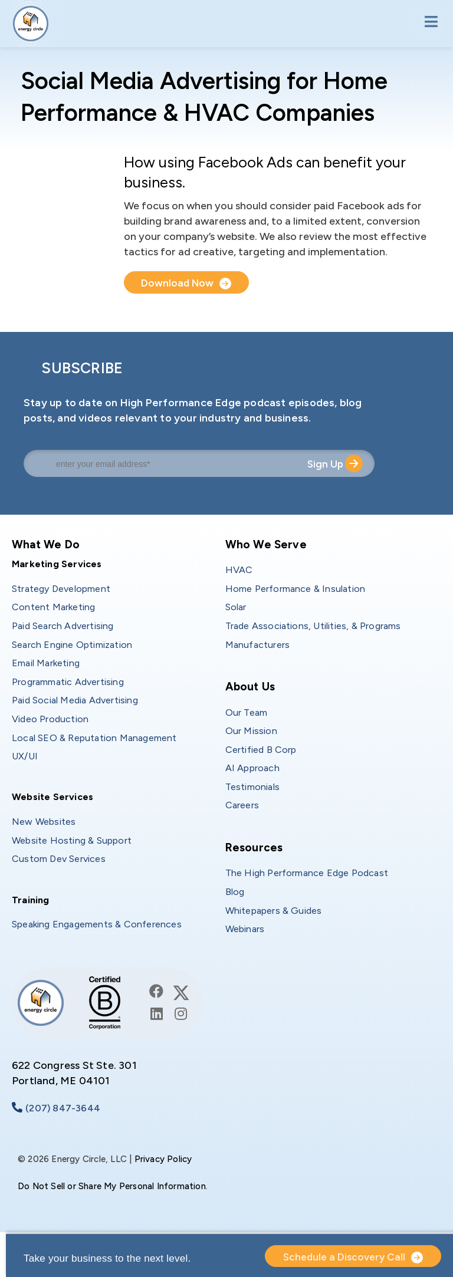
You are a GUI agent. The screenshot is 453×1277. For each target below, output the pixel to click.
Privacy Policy (163, 1159)
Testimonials (252, 786)
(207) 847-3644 (62, 1108)
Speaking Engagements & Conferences (97, 924)
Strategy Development (61, 588)
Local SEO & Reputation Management (94, 737)
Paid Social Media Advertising (75, 700)
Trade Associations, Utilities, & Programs (313, 625)
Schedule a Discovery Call (344, 1257)
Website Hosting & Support (72, 840)
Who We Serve (266, 544)
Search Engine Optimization (72, 644)
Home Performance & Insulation (295, 588)
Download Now (178, 283)
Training (31, 900)
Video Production (50, 719)
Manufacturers (257, 644)
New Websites (44, 821)
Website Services (52, 796)
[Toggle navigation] (427, 23)
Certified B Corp (261, 749)
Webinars (245, 928)
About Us (250, 686)
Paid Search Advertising (63, 625)
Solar (236, 607)
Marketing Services (57, 564)
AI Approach (252, 768)
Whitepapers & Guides (273, 910)
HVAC (239, 569)
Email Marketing (46, 663)
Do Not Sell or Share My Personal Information (112, 1186)
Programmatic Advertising (68, 681)
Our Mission (251, 730)
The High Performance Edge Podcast (307, 872)
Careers (242, 805)
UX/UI (25, 756)
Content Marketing (53, 607)
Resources (254, 847)
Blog (235, 891)
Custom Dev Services (59, 858)
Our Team (246, 712)
